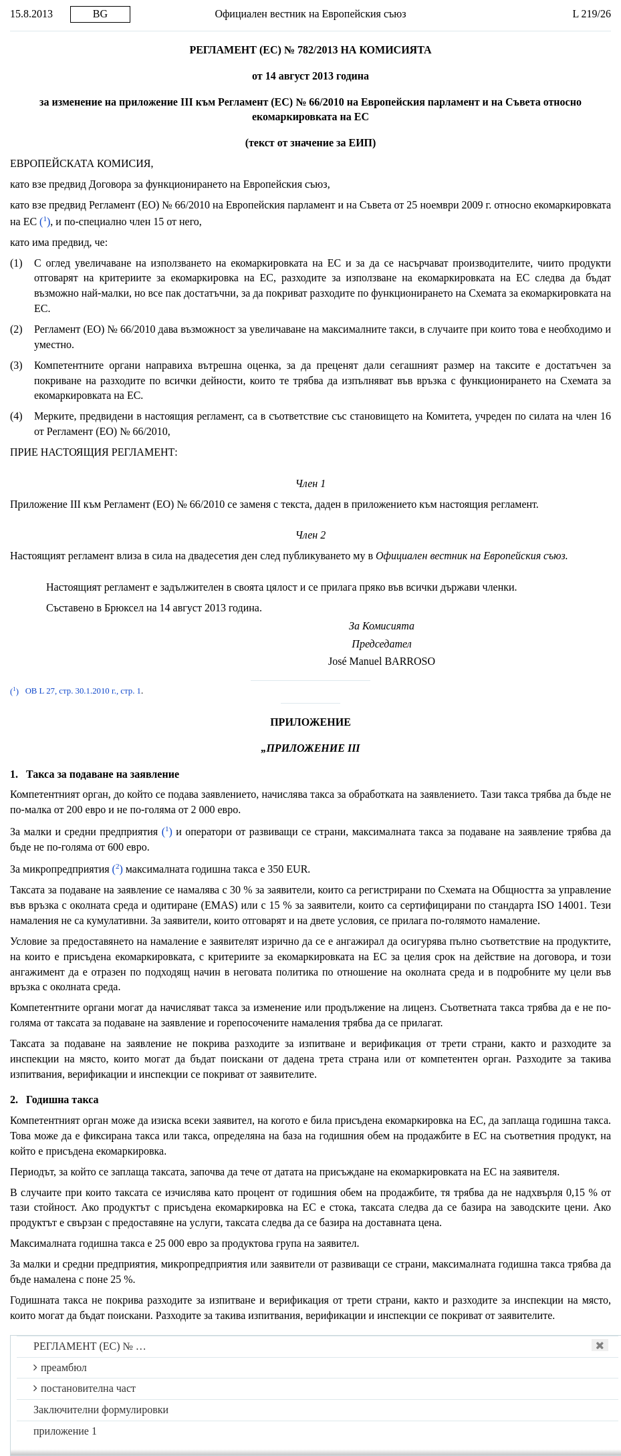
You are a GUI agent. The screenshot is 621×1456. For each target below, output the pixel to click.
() (44, 221)
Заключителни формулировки (100, 1409)
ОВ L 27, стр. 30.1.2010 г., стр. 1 (83, 691)
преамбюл (60, 1367)
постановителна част (84, 1388)
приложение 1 (65, 1431)
